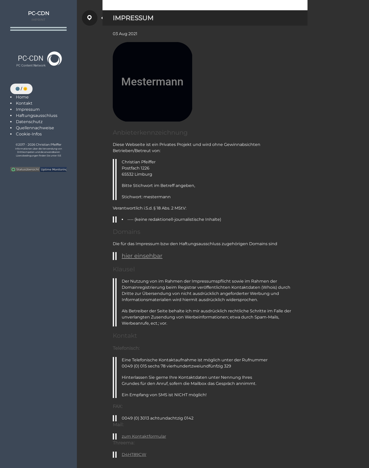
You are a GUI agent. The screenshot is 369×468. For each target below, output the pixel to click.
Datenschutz (29, 121)
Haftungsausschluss (36, 115)
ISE (59, 155)
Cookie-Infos (29, 134)
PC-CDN (38, 13)
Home (22, 97)
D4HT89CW (134, 454)
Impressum (28, 109)
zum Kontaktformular (144, 436)
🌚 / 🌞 (21, 88)
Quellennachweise (35, 127)
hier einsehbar (142, 255)
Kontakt (24, 103)
